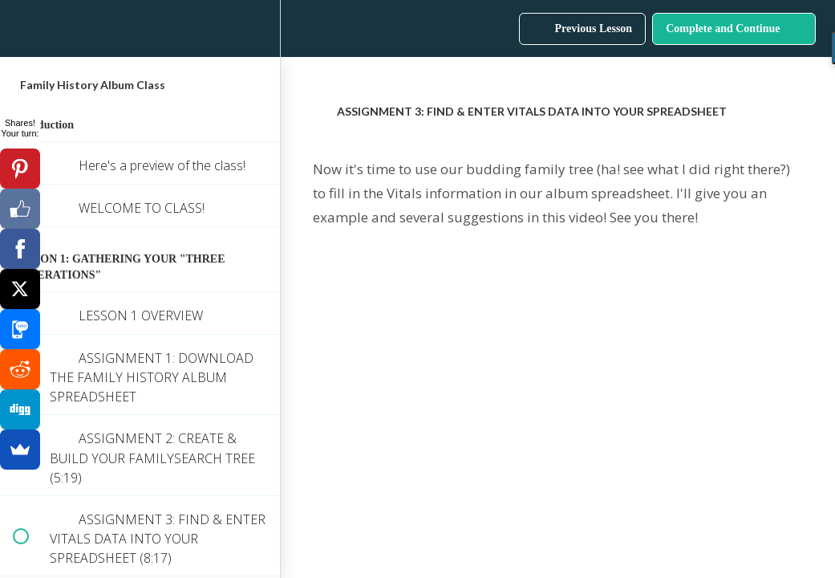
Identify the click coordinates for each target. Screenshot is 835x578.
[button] (20, 28)
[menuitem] (260, 28)
